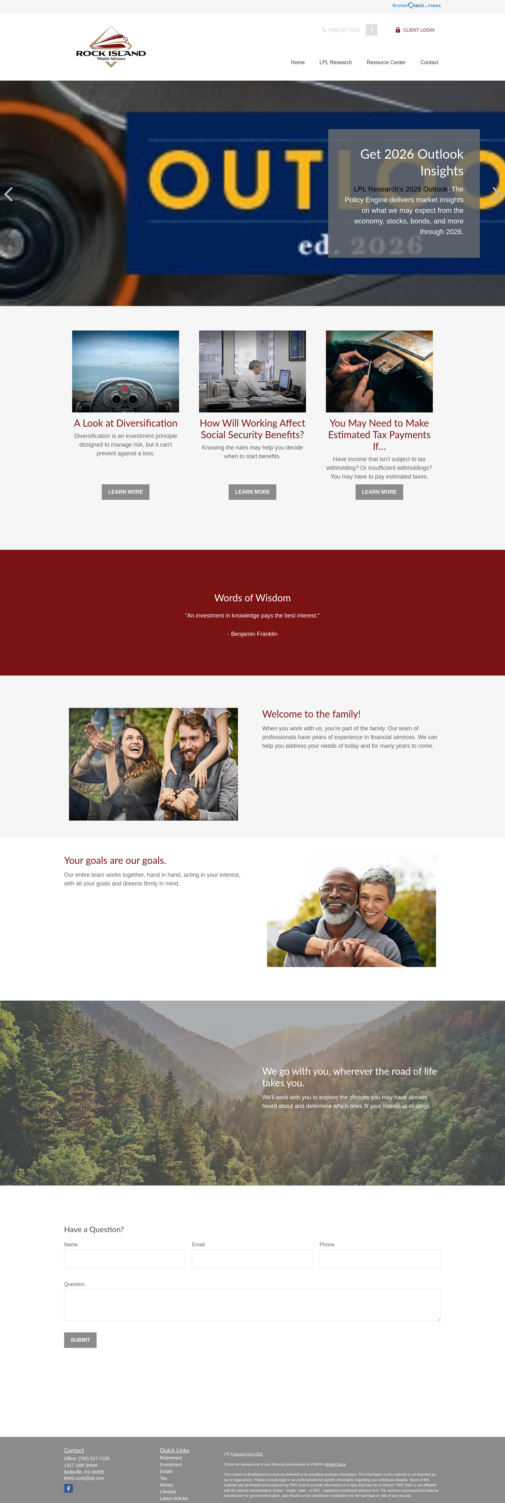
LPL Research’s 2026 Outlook (401, 189)
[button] (297, 62)
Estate (166, 1471)
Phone (326, 1244)
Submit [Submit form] (80, 1340)
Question (74, 1284)
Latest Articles (174, 1498)
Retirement (171, 1457)
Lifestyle (168, 1491)
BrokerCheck (335, 1464)
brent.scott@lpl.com (84, 1478)
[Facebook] (371, 30)
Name (71, 1244)
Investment (171, 1464)
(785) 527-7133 (340, 30)
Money (167, 1485)
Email (198, 1244)
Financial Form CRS (247, 1454)
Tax (163, 1478)
